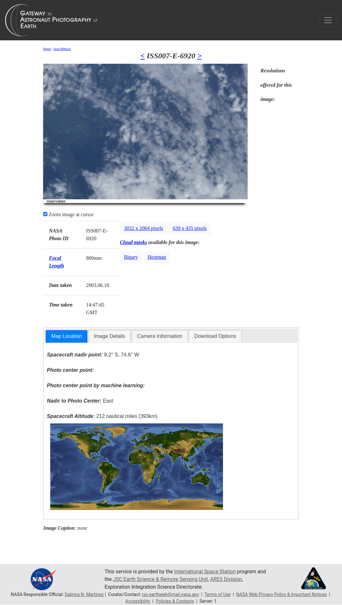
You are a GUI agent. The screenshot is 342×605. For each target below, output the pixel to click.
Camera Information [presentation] (159, 336)
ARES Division (226, 579)
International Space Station (205, 571)
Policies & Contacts (175, 601)
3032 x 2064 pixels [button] (143, 228)
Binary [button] (131, 257)
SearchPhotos (62, 49)
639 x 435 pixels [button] (190, 228)
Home (47, 49)
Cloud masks (133, 242)
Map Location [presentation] (66, 336)
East (80, 401)
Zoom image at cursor (68, 214)
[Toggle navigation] (328, 20)
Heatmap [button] (156, 257)
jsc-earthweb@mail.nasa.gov (170, 594)
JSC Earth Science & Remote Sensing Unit (160, 579)
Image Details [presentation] (109, 336)
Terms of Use (217, 594)
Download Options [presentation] (215, 336)
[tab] (66, 336)
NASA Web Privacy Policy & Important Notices (281, 594)
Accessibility (137, 601)
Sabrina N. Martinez (84, 594)
